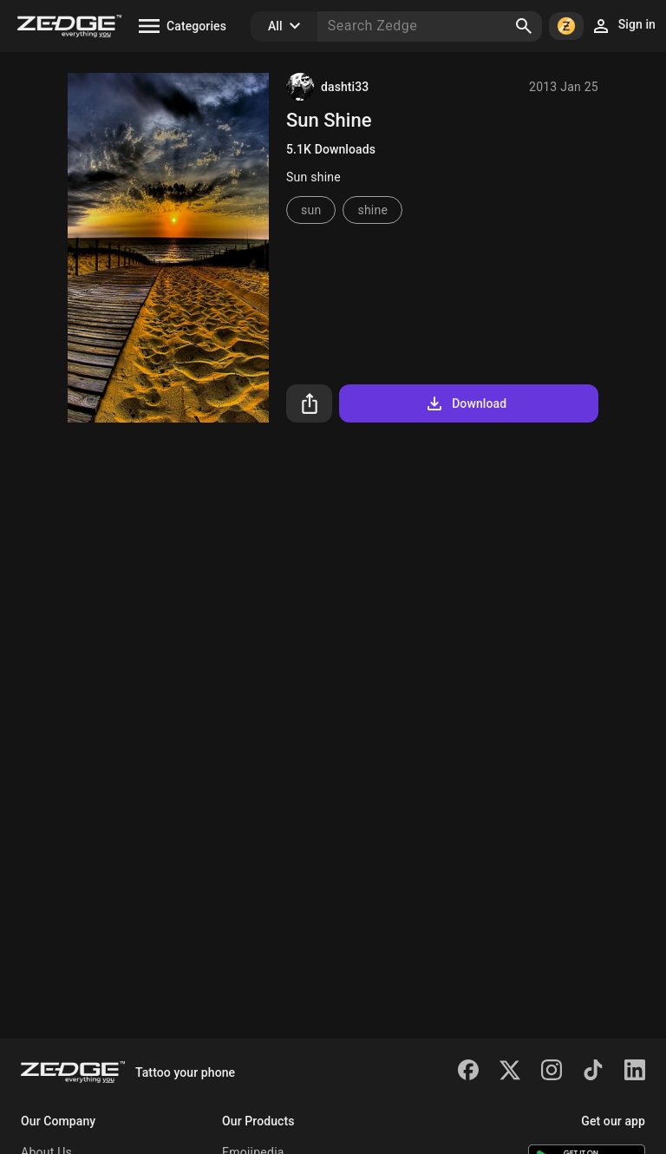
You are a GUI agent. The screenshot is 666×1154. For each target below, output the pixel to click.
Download (465, 403)
